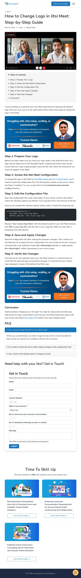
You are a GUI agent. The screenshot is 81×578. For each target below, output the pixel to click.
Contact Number (15, 398)
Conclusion (14, 98)
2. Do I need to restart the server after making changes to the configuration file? (39, 347)
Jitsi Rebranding (41, 179)
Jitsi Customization (60, 179)
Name (11, 382)
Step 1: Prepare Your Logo (21, 79)
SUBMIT (14, 446)
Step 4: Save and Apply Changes (24, 90)
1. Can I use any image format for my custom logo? (27, 330)
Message (12, 431)
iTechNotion (50, 573)
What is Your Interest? (18, 406)
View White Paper (21, 515)
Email (11, 390)
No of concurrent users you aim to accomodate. (28, 414)
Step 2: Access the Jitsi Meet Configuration (28, 83)
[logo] (11, 4)
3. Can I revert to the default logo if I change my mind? (28, 354)
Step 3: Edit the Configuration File (24, 87)
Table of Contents (18, 75)
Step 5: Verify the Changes (21, 94)
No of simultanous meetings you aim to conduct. (28, 422)
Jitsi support (29, 318)
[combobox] (11, 402)
